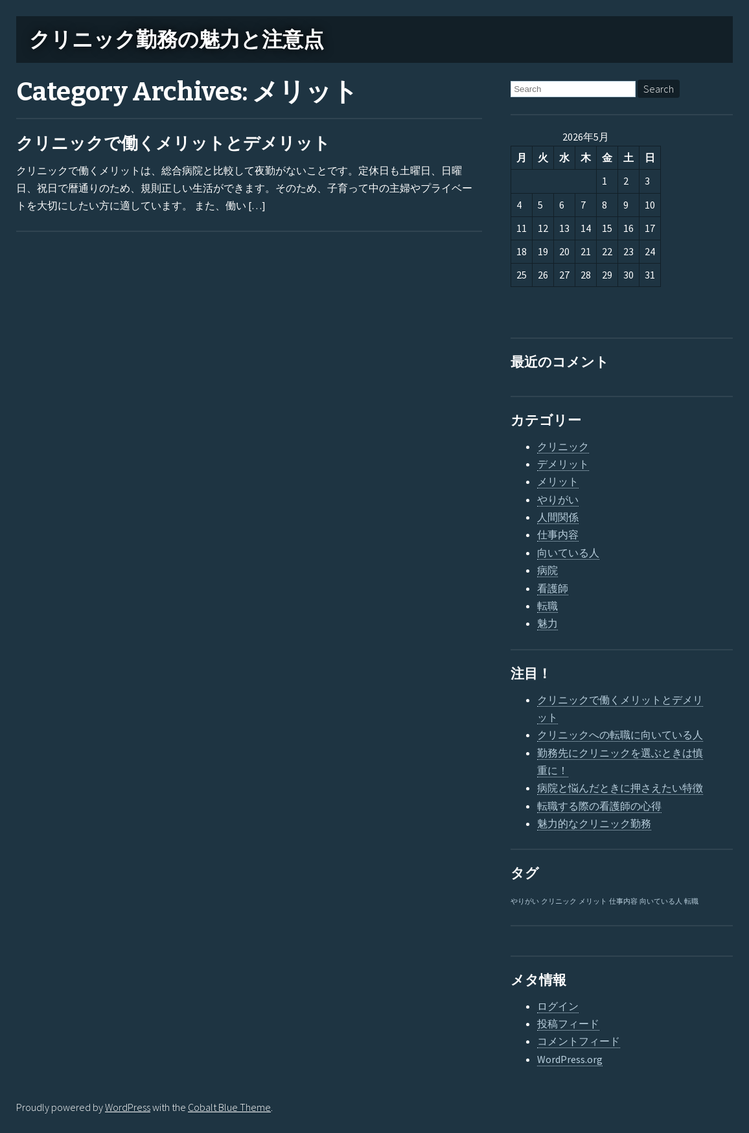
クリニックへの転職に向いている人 (620, 734)
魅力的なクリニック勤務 (594, 823)
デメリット (563, 463)
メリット (558, 481)
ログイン (558, 1006)
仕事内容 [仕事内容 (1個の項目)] (623, 901)
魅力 (547, 623)
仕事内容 (558, 534)
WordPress (127, 1107)
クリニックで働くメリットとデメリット (173, 143)
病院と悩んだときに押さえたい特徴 (620, 787)
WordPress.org (570, 1059)
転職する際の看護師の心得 (599, 805)
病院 (547, 570)
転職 (547, 605)
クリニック (563, 446)
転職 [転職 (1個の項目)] (691, 901)
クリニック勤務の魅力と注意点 (176, 39)
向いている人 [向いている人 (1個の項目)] (661, 901)
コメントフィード (578, 1041)
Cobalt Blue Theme (229, 1107)
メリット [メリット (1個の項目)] (593, 901)
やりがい (558, 499)
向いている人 (568, 552)
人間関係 (558, 516)
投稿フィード (568, 1023)
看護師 (552, 588)
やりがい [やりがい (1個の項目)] (525, 901)
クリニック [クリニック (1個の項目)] (559, 901)
